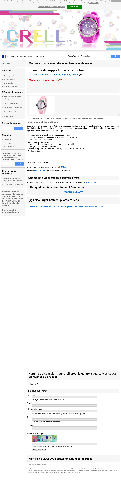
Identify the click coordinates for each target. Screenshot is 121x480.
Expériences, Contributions (13, 108)
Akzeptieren (75, 7)
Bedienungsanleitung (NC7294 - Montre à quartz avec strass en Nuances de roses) (66, 207)
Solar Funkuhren (13, 185)
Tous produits (8, 83)
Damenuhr (7, 140)
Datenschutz (93, 3)
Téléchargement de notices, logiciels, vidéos (55, 74)
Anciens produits (9, 79)
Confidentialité (9, 210)
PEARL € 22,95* (90, 182)
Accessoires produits (10, 86)
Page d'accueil (73, 56)
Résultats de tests (9, 116)
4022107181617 (55, 170)
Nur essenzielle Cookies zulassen (51, 7)
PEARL (62, 167)
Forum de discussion (10, 112)
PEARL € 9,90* (39, 170)
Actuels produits (9, 76)
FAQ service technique (11, 103)
